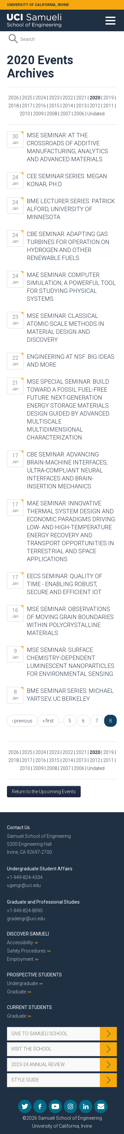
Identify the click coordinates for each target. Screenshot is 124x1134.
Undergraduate (22, 983)
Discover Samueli (28, 934)
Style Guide (25, 1079)
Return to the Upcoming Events (44, 791)
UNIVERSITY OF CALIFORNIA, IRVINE (38, 5)
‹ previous (22, 720)
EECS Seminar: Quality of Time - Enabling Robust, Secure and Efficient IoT (64, 583)
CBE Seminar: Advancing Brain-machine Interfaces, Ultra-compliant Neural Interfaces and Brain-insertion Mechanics (67, 470)
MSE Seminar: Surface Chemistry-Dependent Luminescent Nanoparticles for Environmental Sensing (70, 661)
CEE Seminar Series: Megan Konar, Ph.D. (67, 180)
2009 (38, 113)
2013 (81, 105)
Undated (95, 113)
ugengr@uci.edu (24, 885)
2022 (67, 97)
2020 (95, 97)
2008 (52, 113)
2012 (95, 105)
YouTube (55, 1106)
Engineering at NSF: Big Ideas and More (70, 360)
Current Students (29, 1007)
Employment (20, 959)
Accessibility (20, 942)
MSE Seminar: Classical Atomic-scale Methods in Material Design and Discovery (65, 327)
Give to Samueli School (39, 1033)
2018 (13, 105)
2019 (108, 97)
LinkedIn (85, 1106)
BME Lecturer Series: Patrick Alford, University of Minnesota (71, 208)
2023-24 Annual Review (38, 1064)
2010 (25, 113)
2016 (40, 105)
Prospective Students (34, 974)
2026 (13, 97)
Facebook (40, 1106)
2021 (81, 97)
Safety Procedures (26, 950)
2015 (54, 105)
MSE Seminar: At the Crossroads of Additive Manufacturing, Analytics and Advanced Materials (67, 147)
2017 (27, 105)
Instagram (70, 1106)
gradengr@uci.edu (26, 918)
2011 (108, 105)
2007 (65, 113)
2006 (79, 113)
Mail (100, 1106)
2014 (67, 105)
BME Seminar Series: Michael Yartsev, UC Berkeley (70, 694)
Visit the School (31, 1049)
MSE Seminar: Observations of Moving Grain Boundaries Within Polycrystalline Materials (70, 620)
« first (48, 720)
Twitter (24, 1106)
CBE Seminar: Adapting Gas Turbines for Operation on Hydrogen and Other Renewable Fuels (68, 245)
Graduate (16, 991)
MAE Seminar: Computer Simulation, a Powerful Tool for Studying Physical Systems (71, 286)
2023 (54, 97)
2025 (27, 97)
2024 (40, 97)
